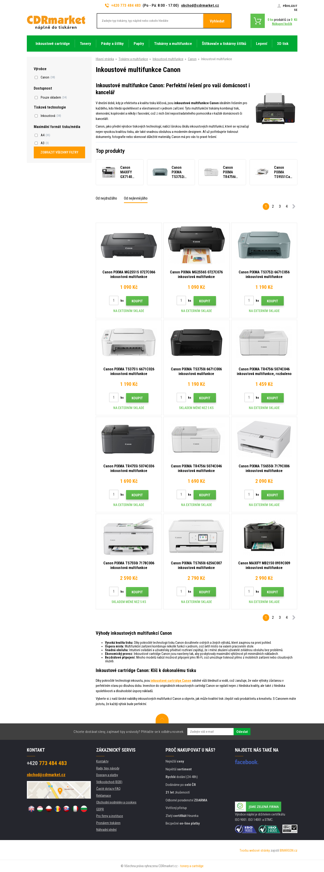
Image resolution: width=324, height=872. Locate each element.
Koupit (137, 301)
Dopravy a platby (107, 775)
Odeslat (242, 732)
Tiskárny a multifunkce (133, 59)
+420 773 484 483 (123, 5)
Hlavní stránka (105, 59)
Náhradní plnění (106, 830)
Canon (192, 59)
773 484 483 (47, 763)
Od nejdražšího (106, 198)
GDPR (100, 809)
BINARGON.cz (288, 850)
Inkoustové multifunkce (168, 59)
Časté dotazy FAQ (108, 789)
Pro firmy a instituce (109, 816)
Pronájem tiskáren (108, 823)
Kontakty (102, 761)
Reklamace (103, 796)
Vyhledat (217, 21)
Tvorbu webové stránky (255, 850)
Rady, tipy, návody (107, 768)
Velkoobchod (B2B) (109, 782)
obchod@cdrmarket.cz (200, 5)
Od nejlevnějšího (136, 198)
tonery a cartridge (192, 866)
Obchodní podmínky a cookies (116, 802)
